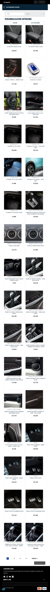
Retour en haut (39, 563)
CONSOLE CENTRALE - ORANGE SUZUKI (14, 80)
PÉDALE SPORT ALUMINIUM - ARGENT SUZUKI (35, 445)
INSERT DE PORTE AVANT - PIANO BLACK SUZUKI (35, 312)
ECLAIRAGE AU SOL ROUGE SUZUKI (14, 212)
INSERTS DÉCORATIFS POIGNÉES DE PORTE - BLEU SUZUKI (35, 412)
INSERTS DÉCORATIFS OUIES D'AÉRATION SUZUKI (35, 379)
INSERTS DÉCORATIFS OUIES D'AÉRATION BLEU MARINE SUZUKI (14, 412)
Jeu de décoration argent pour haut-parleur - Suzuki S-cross (14, 445)
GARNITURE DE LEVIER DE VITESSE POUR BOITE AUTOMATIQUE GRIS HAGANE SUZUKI (35, 214)
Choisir (18, 23)
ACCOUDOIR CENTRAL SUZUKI (14, 46)
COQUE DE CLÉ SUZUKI (35, 80)
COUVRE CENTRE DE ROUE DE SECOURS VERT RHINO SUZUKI (14, 113)
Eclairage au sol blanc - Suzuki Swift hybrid (35, 147)
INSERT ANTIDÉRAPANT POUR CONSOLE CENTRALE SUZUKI (14, 279)
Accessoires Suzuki (12, 7)
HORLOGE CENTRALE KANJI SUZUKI (35, 246)
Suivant (35, 559)
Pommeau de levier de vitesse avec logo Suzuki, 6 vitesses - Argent (35, 545)
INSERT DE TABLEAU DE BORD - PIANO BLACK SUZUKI (14, 346)
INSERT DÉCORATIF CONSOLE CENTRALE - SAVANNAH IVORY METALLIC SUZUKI (35, 346)
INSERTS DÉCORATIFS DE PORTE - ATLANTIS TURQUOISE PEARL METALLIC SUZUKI (14, 380)
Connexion (41, 2)
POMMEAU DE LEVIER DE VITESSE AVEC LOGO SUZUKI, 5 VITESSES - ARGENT (14, 545)
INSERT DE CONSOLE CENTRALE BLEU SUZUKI (14, 312)
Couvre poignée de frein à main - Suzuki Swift (36, 113)
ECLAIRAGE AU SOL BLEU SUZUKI (14, 179)
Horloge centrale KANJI (14, 246)
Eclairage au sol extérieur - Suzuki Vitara (35, 180)
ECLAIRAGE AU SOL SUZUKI (14, 146)
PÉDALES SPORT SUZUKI (35, 478)
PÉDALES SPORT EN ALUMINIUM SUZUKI (14, 511)
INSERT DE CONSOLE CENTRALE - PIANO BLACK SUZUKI (35, 279)
